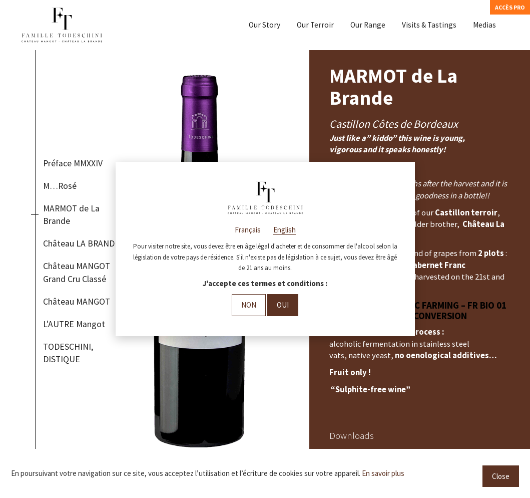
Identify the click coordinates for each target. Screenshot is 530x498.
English (284, 229)
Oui (283, 305)
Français (248, 229)
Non (248, 305)
